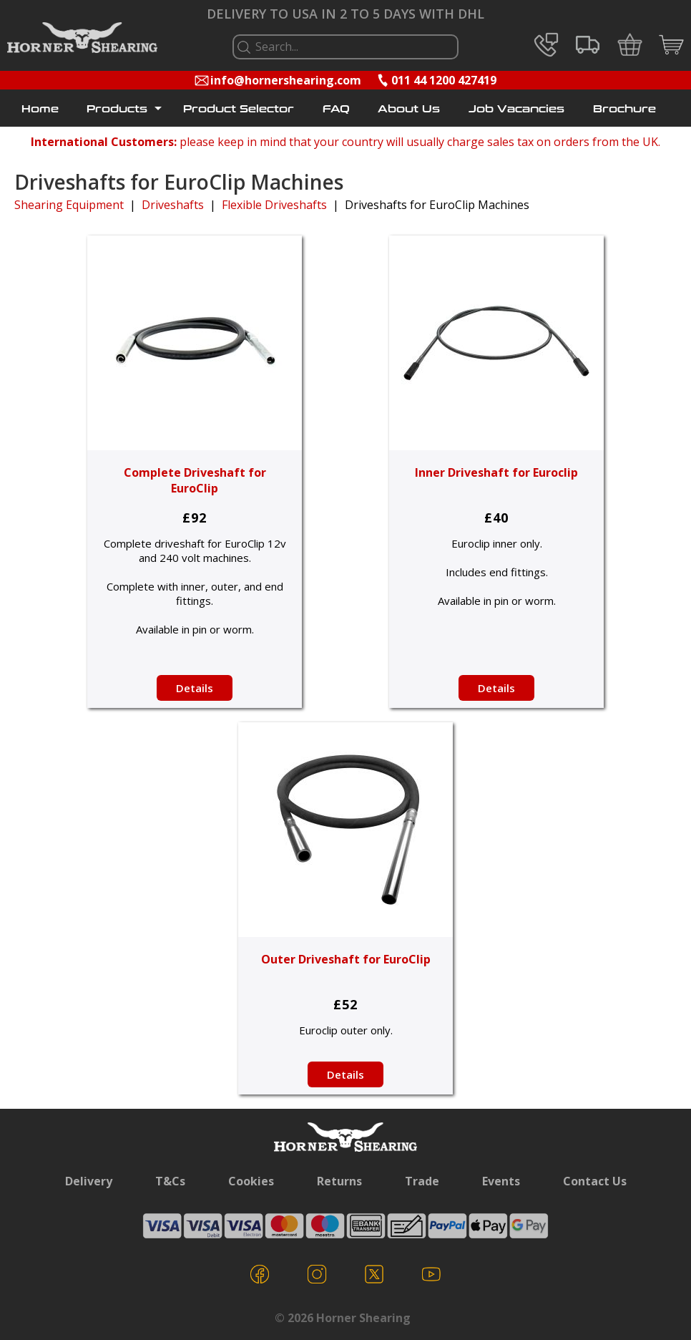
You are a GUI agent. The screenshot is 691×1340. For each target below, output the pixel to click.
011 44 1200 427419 (443, 80)
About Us (409, 109)
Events (501, 1181)
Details (194, 688)
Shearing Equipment (69, 205)
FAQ (336, 109)
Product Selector (238, 109)
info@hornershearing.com (285, 80)
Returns (339, 1181)
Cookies (251, 1181)
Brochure (624, 109)
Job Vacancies (516, 109)
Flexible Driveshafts (274, 205)
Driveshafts (173, 205)
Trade (422, 1181)
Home (40, 109)
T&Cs (170, 1181)
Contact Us (595, 1181)
